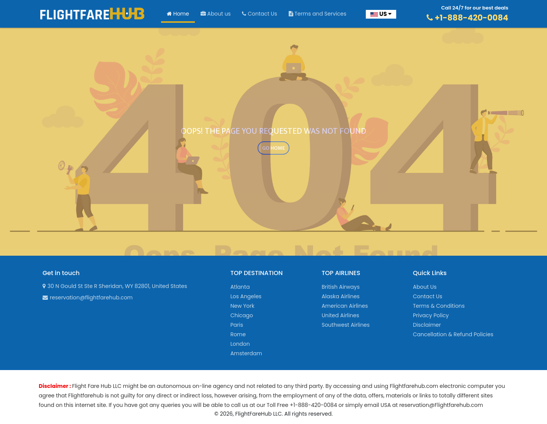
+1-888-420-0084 (467, 17)
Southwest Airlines (346, 325)
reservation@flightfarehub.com (88, 297)
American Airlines (345, 306)
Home (178, 13)
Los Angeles (245, 296)
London (240, 344)
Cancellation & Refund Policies (453, 334)
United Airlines (340, 315)
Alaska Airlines (341, 296)
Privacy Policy (431, 315)
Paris (236, 325)
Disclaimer (427, 325)
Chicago (241, 315)
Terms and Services (317, 13)
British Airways (341, 287)
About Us (424, 287)
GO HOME (273, 148)
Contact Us (259, 13)
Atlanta (240, 287)
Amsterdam (246, 353)
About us (216, 13)
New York (242, 306)
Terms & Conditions (439, 306)
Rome (238, 334)
